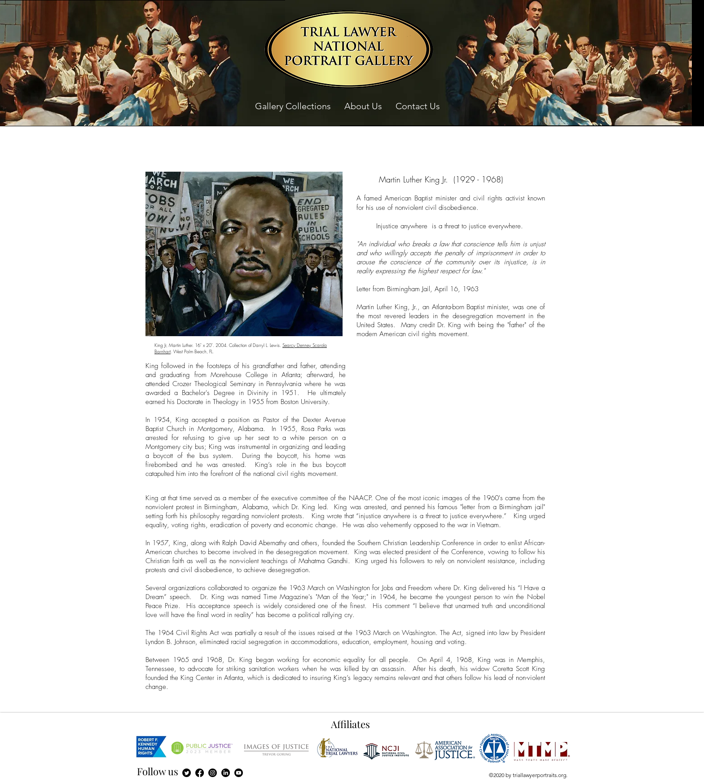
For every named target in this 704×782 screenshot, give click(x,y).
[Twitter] (186, 773)
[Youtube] (238, 773)
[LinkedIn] (225, 773)
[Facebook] (199, 773)
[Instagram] (212, 773)
